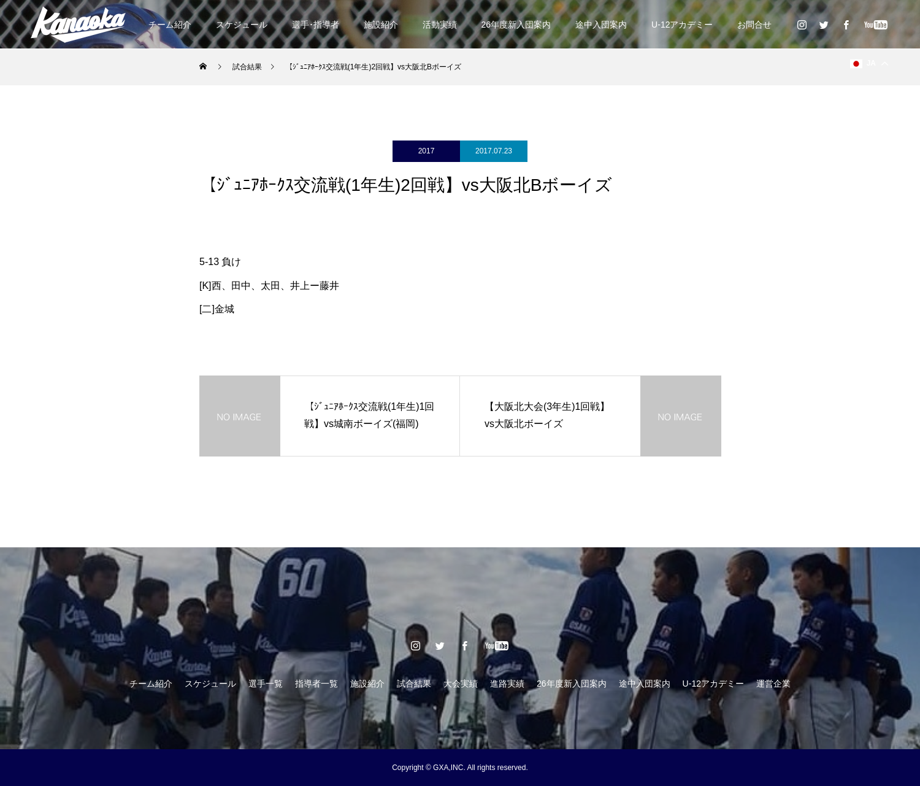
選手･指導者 (315, 24)
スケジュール (241, 24)
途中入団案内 (601, 24)
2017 (426, 151)
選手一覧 (265, 683)
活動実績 (440, 24)
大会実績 (460, 683)
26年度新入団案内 (516, 24)
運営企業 (773, 683)
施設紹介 (381, 24)
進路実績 (507, 683)
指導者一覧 (316, 683)
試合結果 (414, 683)
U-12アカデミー (682, 24)
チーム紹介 (169, 24)
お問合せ (754, 24)
